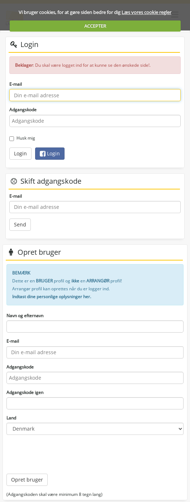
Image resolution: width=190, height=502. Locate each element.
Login (20, 153)
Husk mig (22, 138)
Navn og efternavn (24, 316)
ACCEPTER (95, 26)
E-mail (15, 84)
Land (11, 418)
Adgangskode (23, 110)
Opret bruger (27, 479)
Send (20, 224)
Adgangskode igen (24, 392)
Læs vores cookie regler (146, 12)
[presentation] (60, 454)
